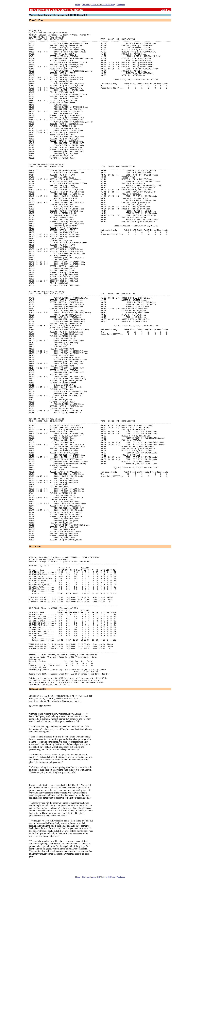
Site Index (86, 5)
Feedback (121, 5)
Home (77, 5)
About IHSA (96, 5)
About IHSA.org (108, 5)
